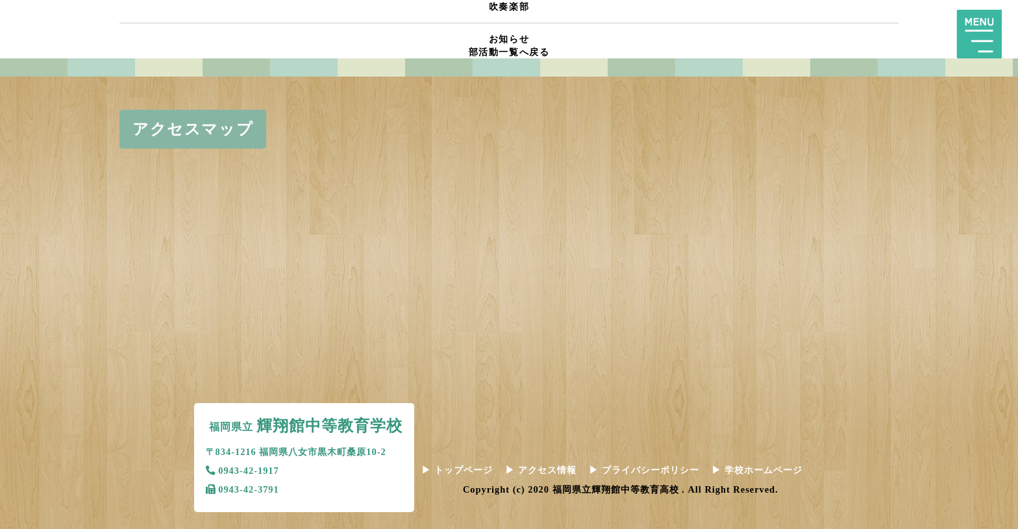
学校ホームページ (757, 470)
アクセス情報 (541, 470)
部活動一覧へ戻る (509, 52)
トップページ (457, 470)
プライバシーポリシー (644, 470)
